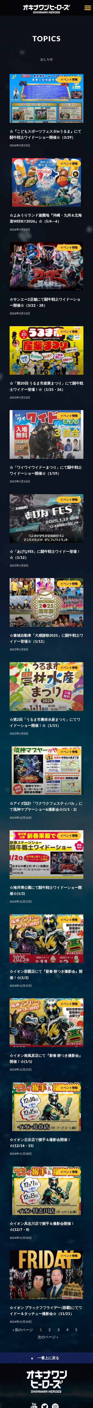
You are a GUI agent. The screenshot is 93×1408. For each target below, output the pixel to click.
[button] (87, 7)
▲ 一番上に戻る (44, 1358)
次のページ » (48, 1337)
